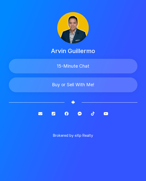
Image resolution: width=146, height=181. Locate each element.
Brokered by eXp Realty (73, 135)
